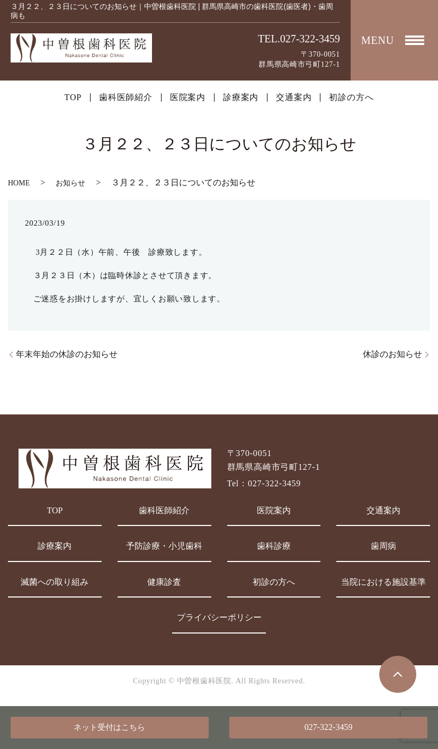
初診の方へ (351, 97)
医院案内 (187, 97)
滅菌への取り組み (54, 581)
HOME (19, 183)
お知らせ (70, 183)
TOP (73, 97)
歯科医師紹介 (126, 97)
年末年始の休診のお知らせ (67, 354)
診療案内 (240, 97)
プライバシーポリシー (219, 617)
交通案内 (293, 97)
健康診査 (164, 581)
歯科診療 (274, 545)
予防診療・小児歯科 (164, 545)
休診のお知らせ (392, 354)
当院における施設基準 (383, 581)
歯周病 (383, 545)
